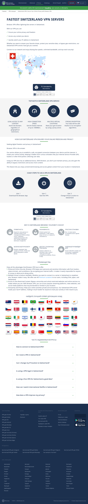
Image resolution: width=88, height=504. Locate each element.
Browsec (9, 3)
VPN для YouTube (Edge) (8, 440)
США (4, 481)
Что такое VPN (42, 418)
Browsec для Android (50, 94)
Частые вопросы (62, 419)
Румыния (67, 478)
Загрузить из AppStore (80, 425)
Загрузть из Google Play (80, 420)
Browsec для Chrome (34, 94)
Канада (26, 474)
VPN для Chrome (6, 414)
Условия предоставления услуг (79, 500)
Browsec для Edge (41, 94)
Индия (5, 471)
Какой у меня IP (42, 416)
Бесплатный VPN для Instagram (10, 450)
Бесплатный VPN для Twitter (9, 452)
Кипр (45, 474)
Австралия (6, 464)
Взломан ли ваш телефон (45, 426)
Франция (5, 486)
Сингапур (68, 481)
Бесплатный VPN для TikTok (71, 450)
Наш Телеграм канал (63, 425)
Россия (46, 478)
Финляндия (68, 483)
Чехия (46, 486)
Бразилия (5, 466)
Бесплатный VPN (42, 421)
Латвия (67, 474)
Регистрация (57, 3)
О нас (59, 414)
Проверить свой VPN (44, 423)
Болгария (67, 464)
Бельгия (46, 464)
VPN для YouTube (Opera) (9, 437)
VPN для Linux (6, 430)
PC (53, 94)
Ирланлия (26, 471)
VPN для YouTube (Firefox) (9, 435)
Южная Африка (48, 488)
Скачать (71, 3)
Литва (4, 476)
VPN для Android (6, 422)
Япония (5, 490)
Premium (32, 3)
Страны (38, 3)
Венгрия (46, 466)
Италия (5, 474)
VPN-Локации (6, 460)
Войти (64, 3)
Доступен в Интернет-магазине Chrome (80, 416)
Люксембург (27, 476)
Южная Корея (69, 488)
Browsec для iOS (47, 94)
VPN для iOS (5, 419)
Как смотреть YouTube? (49, 452)
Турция (26, 483)
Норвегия (5, 478)
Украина (46, 483)
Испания (67, 471)
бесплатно (43, 87)
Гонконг (5, 469)
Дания (46, 469)
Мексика (46, 476)
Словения (5, 483)
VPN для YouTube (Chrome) (9, 432)
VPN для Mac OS (6, 427)
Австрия (26, 464)
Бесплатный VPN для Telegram (51, 450)
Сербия (46, 481)
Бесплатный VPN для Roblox (30, 450)
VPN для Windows (6, 425)
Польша (26, 478)
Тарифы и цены (24, 414)
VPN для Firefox (6, 417)
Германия (68, 466)
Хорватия (26, 486)
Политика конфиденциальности (61, 500)
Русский (80, 3)
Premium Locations (45, 277)
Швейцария (6, 488)
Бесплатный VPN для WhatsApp (31, 452)
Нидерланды (68, 476)
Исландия (47, 471)
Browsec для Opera (44, 94)
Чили (66, 486)
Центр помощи (62, 422)
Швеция (26, 488)
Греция (26, 469)
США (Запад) (27, 481)
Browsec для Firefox (37, 94)
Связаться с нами (63, 417)
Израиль (67, 469)
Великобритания (28, 466)
